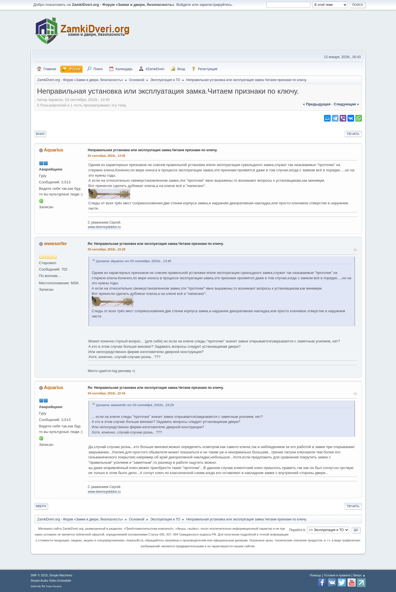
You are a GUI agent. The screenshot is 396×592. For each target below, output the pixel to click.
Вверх (41, 506)
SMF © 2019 (39, 575)
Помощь (315, 575)
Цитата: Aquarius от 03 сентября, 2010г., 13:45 (133, 261)
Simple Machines (60, 575)
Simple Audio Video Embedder (51, 580)
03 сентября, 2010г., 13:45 (106, 155)
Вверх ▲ (359, 575)
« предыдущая (316, 104)
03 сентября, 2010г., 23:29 (106, 249)
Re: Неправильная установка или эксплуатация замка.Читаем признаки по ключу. (156, 244)
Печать (353, 134)
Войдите (183, 5)
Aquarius (53, 150)
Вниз (40, 134)
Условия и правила (337, 575)
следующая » (346, 104)
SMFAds (36, 586)
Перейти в (297, 530)
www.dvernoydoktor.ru (104, 227)
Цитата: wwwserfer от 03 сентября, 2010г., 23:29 (135, 405)
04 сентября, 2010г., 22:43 (106, 393)
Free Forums (54, 586)
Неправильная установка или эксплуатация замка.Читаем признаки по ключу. (152, 150)
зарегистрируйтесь (215, 5)
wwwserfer (55, 243)
